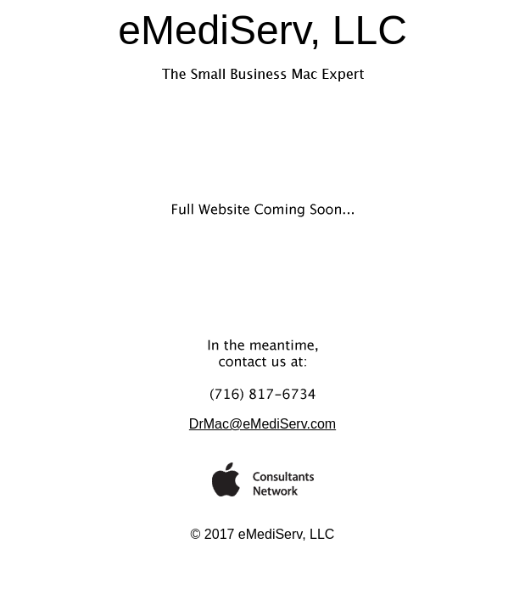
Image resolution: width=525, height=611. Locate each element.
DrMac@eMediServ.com (262, 424)
